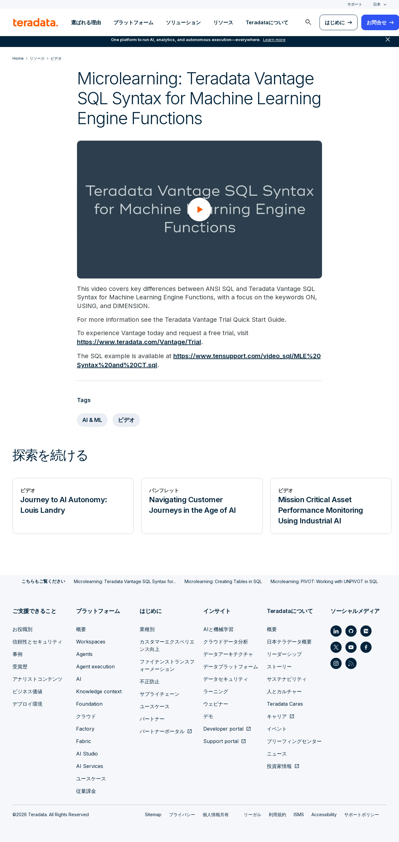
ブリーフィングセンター (294, 741)
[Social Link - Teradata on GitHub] (351, 630)
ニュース (277, 753)
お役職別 (22, 629)
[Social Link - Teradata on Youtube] (351, 647)
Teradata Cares (285, 703)
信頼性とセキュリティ (37, 641)
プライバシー (182, 814)
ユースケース (91, 778)
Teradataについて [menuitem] (267, 22)
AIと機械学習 (218, 629)
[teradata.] (35, 22)
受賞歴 (19, 666)
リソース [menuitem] (223, 22)
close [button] (388, 43)
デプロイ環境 (27, 703)
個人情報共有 (216, 814)
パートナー (152, 718)
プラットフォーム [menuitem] (133, 22)
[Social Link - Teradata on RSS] (351, 663)
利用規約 (277, 814)
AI (78, 679)
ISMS (299, 814)
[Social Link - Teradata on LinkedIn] (336, 630)
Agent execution (95, 666)
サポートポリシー (361, 814)
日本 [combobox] (377, 4)
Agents (84, 654)
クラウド (86, 716)
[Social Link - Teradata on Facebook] (366, 647)
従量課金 (86, 791)
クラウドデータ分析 (225, 641)
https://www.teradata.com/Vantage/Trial (139, 342)
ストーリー (279, 666)
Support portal (220, 741)
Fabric (83, 741)
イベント (277, 728)
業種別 (147, 629)
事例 (17, 654)
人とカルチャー (284, 691)
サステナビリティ (287, 679)
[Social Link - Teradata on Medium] (366, 630)
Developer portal (223, 728)
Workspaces (90, 641)
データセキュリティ (225, 679)
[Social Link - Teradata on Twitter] (336, 647)
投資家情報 (279, 766)
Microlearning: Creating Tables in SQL (223, 581)
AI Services (89, 766)
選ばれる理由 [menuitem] (86, 22)
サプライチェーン (160, 693)
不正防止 (150, 681)
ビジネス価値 (27, 691)
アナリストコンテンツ (37, 679)
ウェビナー (215, 703)
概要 (81, 629)
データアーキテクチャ (228, 654)
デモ (208, 716)
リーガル (252, 814)
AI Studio (87, 753)
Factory (85, 728)
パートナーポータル (162, 731)
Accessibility (324, 814)
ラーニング (215, 691)
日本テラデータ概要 (289, 641)
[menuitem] (308, 22)
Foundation (89, 703)
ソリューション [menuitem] (183, 22)
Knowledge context (99, 691)
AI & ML (92, 420)
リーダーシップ (284, 654)
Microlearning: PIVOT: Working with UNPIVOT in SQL (324, 581)
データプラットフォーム (230, 666)
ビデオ (126, 420)
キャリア (277, 716)
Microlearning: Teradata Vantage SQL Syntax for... (125, 581)
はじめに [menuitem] (335, 22)
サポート (354, 4)
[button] (199, 209)
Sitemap (153, 814)
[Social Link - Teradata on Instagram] (336, 663)
